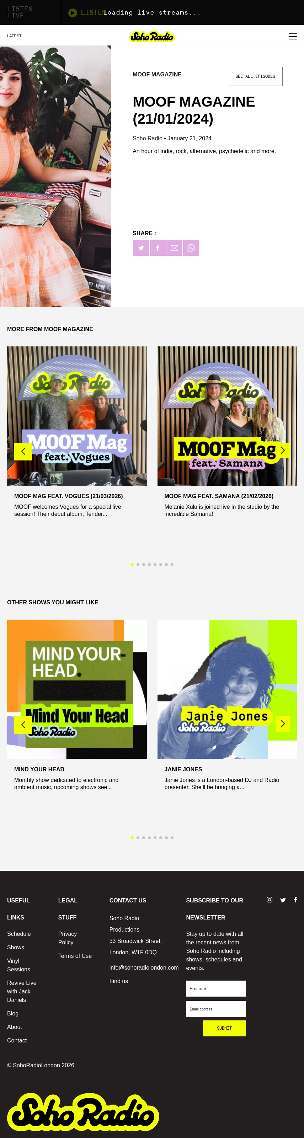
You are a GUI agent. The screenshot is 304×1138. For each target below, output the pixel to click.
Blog (12, 1013)
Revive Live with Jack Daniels (22, 991)
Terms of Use (75, 956)
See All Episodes (255, 76)
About (14, 1027)
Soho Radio (148, 138)
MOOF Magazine (157, 74)
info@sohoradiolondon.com (144, 968)
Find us (119, 981)
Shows (15, 947)
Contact (17, 1040)
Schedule (19, 934)
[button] (283, 450)
